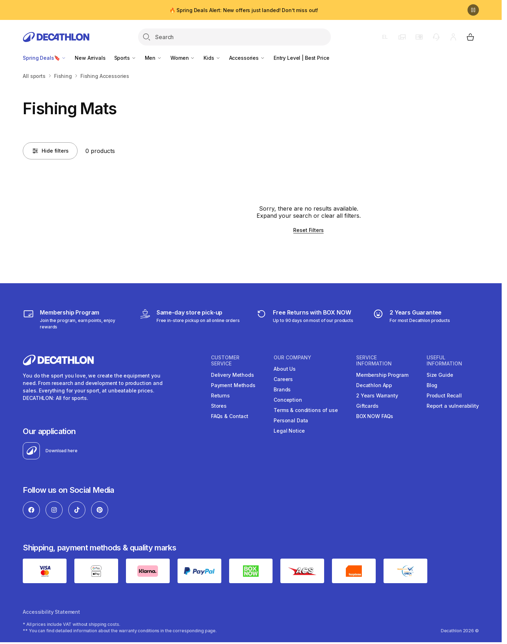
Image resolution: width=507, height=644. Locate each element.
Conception (288, 400)
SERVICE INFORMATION (374, 360)
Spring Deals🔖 (44, 58)
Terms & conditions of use (306, 410)
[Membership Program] (76, 319)
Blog (432, 385)
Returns (220, 395)
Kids (212, 58)
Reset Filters (308, 230)
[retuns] (304, 319)
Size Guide (440, 375)
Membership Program (382, 375)
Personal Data (291, 420)
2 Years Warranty (377, 395)
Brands (282, 389)
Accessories (247, 58)
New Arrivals (90, 58)
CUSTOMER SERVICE (225, 360)
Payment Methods (233, 385)
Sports (125, 58)
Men (153, 58)
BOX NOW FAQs (374, 416)
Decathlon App (374, 385)
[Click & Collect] (189, 319)
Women (182, 58)
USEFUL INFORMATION (444, 360)
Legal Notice (289, 431)
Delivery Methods (232, 375)
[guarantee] (411, 319)
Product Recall (444, 395)
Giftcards (367, 406)
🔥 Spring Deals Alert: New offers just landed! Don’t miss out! (243, 10)
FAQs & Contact (229, 416)
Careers (283, 379)
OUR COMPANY (292, 357)
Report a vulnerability (453, 406)
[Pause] (473, 10)
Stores (219, 406)
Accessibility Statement (51, 612)
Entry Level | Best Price (301, 58)
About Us (285, 369)
